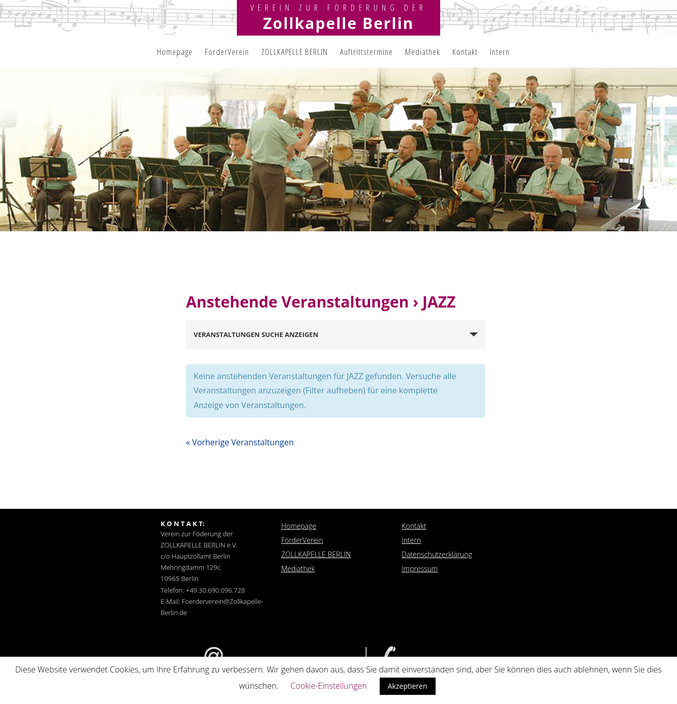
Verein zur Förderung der (339, 7)
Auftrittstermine (366, 51)
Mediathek (422, 51)
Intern (500, 51)
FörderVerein (227, 51)
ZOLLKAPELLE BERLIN (294, 51)
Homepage (175, 51)
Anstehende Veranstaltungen (299, 301)
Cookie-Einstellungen (329, 685)
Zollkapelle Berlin (338, 23)
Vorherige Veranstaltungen (240, 442)
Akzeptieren (407, 686)
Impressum (420, 568)
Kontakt (465, 51)
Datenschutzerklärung (437, 554)
